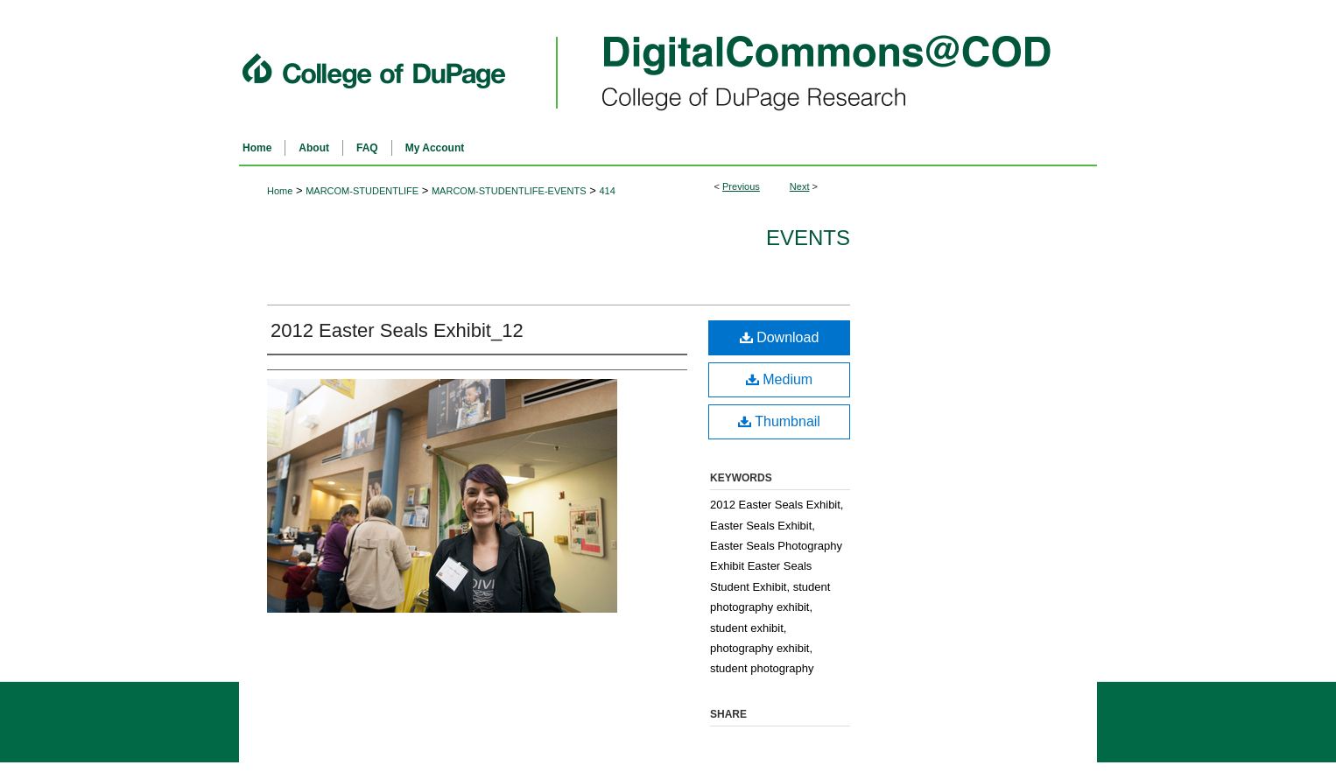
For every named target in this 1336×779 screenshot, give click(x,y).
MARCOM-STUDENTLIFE (362, 191)
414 (607, 191)
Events (808, 237)
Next (800, 186)
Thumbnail (779, 421)
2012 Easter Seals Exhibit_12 (397, 330)
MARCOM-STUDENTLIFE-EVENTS (509, 191)
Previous (741, 186)
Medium (779, 379)
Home (279, 191)
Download (779, 337)
